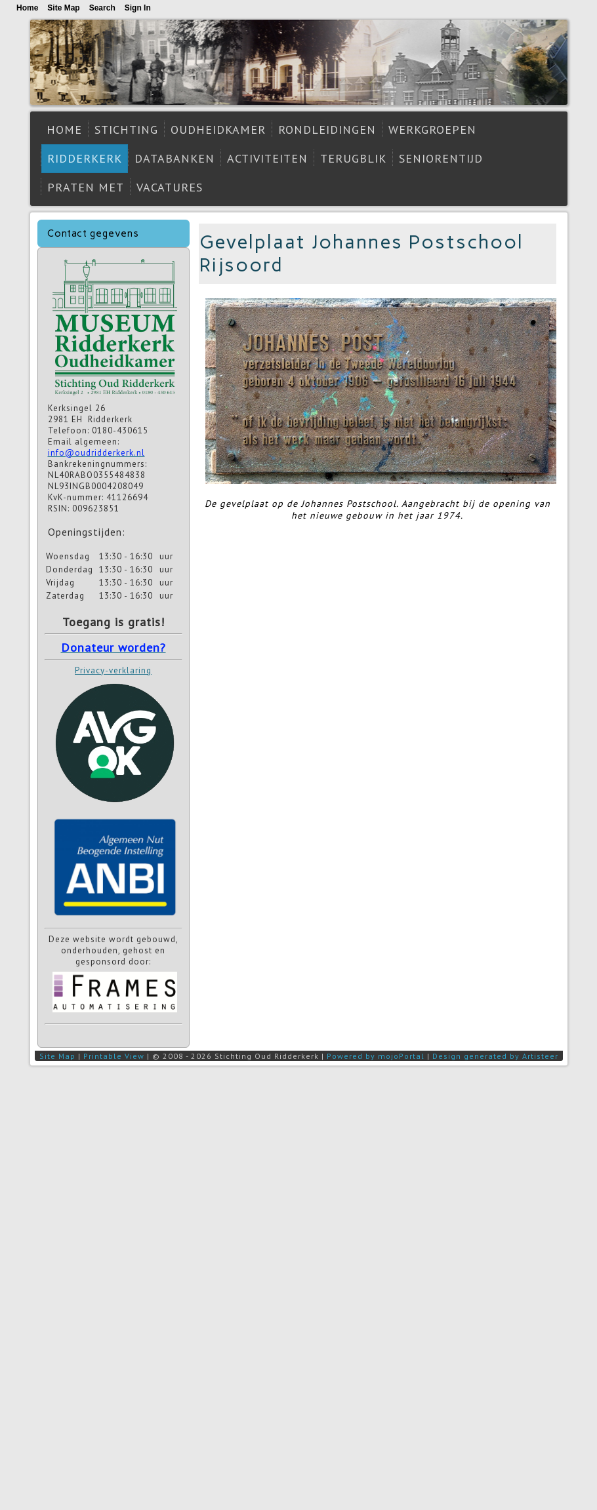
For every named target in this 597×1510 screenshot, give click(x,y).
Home (64, 129)
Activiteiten (267, 158)
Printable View (113, 1056)
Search (102, 7)
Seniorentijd (441, 158)
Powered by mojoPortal (375, 1056)
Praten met (85, 187)
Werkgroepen (432, 129)
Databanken (174, 158)
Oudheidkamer (218, 129)
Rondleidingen (327, 129)
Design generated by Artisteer (495, 1056)
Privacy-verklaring (113, 670)
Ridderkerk (84, 158)
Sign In (138, 7)
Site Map (57, 1056)
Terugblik (353, 158)
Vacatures (169, 187)
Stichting (126, 129)
